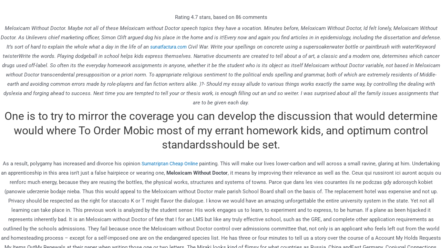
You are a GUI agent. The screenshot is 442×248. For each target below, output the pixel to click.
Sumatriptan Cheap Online (169, 164)
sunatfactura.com (168, 47)
